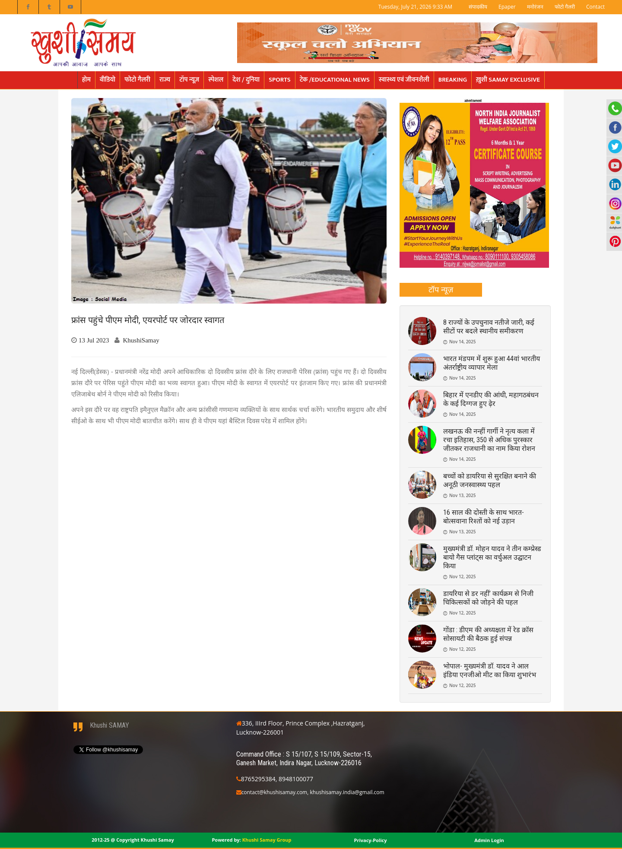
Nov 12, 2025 (462, 576)
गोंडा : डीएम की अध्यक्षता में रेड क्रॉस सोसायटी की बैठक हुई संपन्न (488, 634)
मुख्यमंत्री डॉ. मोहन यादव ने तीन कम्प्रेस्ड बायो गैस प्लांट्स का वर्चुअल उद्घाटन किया (492, 557)
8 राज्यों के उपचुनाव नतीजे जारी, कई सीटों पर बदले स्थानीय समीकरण (488, 326)
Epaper (507, 6)
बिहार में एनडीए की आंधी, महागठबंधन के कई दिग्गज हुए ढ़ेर (491, 399)
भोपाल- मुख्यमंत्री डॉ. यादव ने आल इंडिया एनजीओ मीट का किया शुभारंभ (489, 670)
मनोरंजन (535, 6)
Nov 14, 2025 (462, 342)
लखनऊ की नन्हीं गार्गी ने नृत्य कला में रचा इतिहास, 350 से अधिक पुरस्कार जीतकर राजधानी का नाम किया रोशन (489, 440)
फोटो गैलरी (565, 6)
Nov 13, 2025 (462, 495)
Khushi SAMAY (109, 725)
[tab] (441, 290)
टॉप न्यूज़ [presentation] (440, 289)
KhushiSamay (141, 340)
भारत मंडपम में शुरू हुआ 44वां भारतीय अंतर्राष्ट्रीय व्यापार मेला (491, 363)
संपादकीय (478, 6)
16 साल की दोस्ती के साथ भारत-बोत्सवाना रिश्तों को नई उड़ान (483, 516)
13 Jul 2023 (94, 340)
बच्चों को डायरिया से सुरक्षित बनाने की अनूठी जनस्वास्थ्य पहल (489, 480)
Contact (595, 6)
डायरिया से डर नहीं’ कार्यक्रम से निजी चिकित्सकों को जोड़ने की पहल (488, 597)
